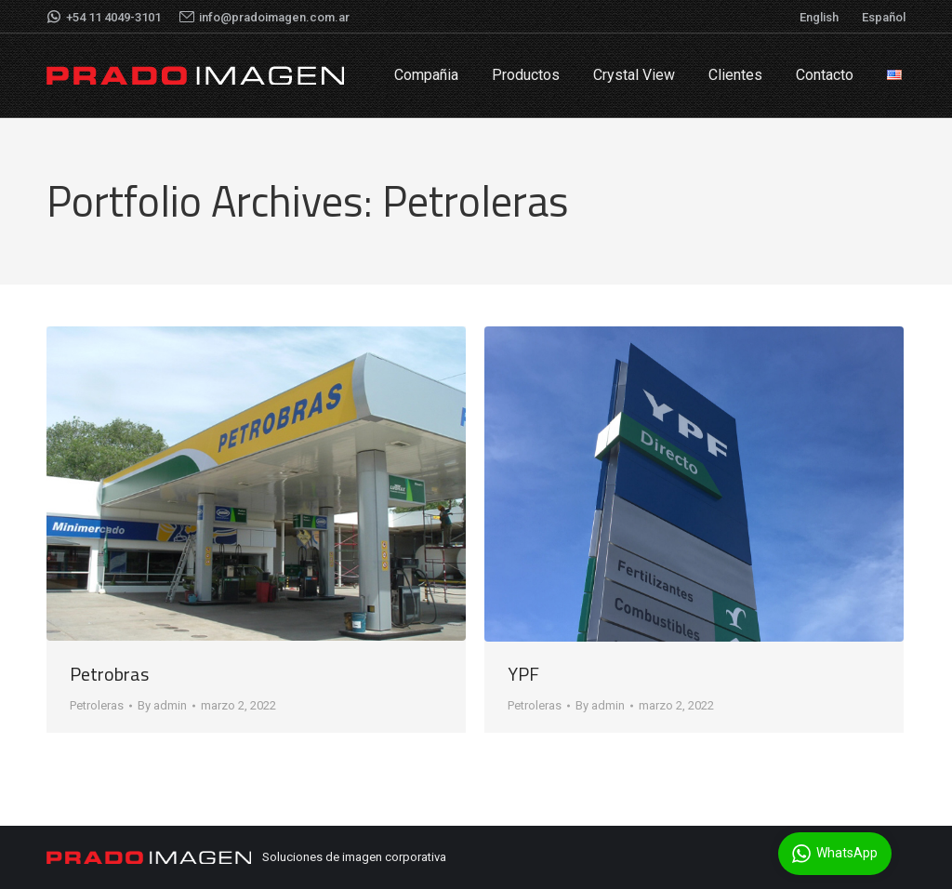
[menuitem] (426, 75)
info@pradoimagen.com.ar (264, 16)
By (162, 705)
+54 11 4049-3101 (103, 16)
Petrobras (109, 673)
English (819, 17)
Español (884, 17)
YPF (523, 673)
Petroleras (97, 705)
